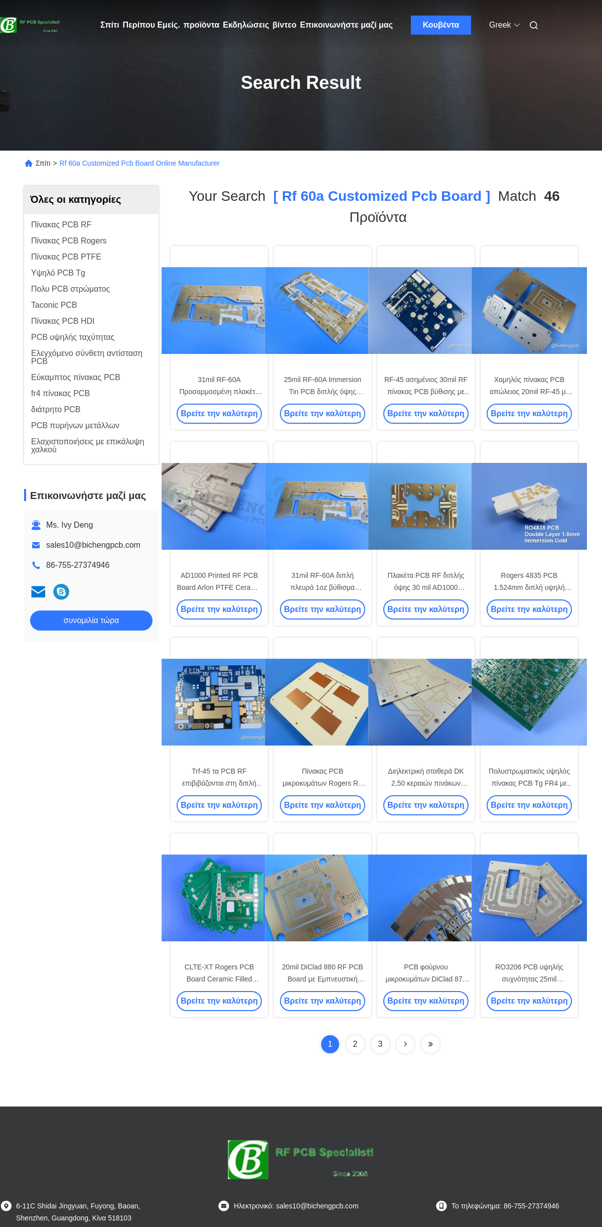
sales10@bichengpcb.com (93, 545)
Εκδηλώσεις (246, 25)
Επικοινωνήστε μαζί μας (346, 25)
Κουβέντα (441, 25)
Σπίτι (109, 25)
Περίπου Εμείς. (151, 25)
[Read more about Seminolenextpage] (405, 1044)
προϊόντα (202, 25)
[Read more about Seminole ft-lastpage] (430, 1044)
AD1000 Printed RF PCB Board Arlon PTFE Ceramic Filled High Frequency (219, 587)
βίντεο (284, 25)
